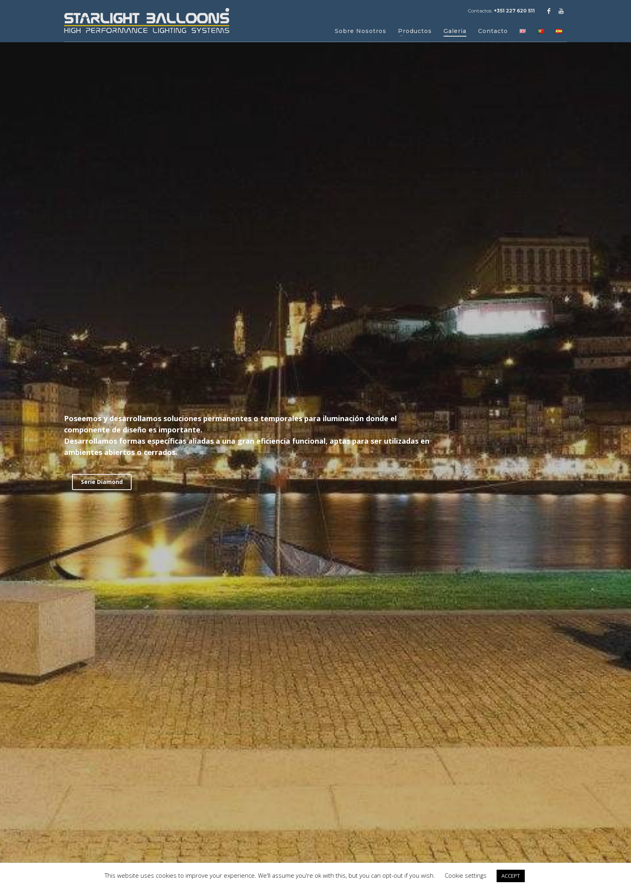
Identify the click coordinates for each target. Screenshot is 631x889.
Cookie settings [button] (466, 875)
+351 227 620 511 (514, 11)
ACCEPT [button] (510, 875)
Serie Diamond (102, 482)
